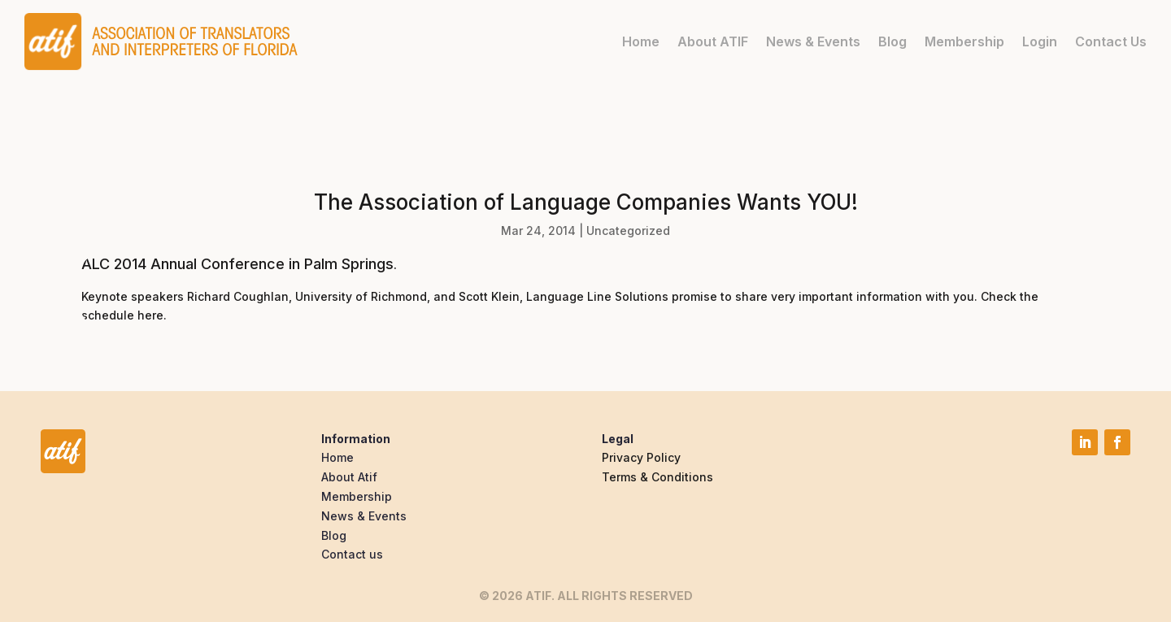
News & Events (813, 41)
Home (641, 41)
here (150, 315)
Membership (964, 41)
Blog (892, 41)
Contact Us (1111, 41)
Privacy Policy (641, 457)
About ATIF (712, 41)
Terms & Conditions (657, 477)
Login (1039, 41)
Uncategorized (628, 230)
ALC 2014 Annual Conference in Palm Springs (237, 263)
